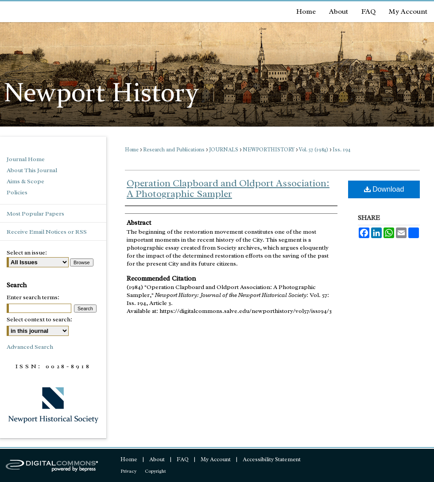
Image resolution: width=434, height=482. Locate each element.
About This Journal (32, 170)
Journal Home (26, 159)
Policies (17, 192)
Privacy (128, 471)
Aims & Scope (25, 181)
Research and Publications (174, 149)
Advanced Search (30, 347)
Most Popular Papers (35, 213)
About (157, 459)
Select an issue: (27, 252)
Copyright (155, 471)
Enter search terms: (33, 297)
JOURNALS (223, 149)
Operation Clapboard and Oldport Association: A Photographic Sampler (228, 188)
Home (132, 149)
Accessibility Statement (272, 459)
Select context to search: (39, 319)
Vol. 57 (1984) (313, 149)
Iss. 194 (341, 149)
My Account (216, 459)
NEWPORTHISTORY (268, 149)
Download (384, 189)
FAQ (183, 459)
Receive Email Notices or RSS (47, 231)
